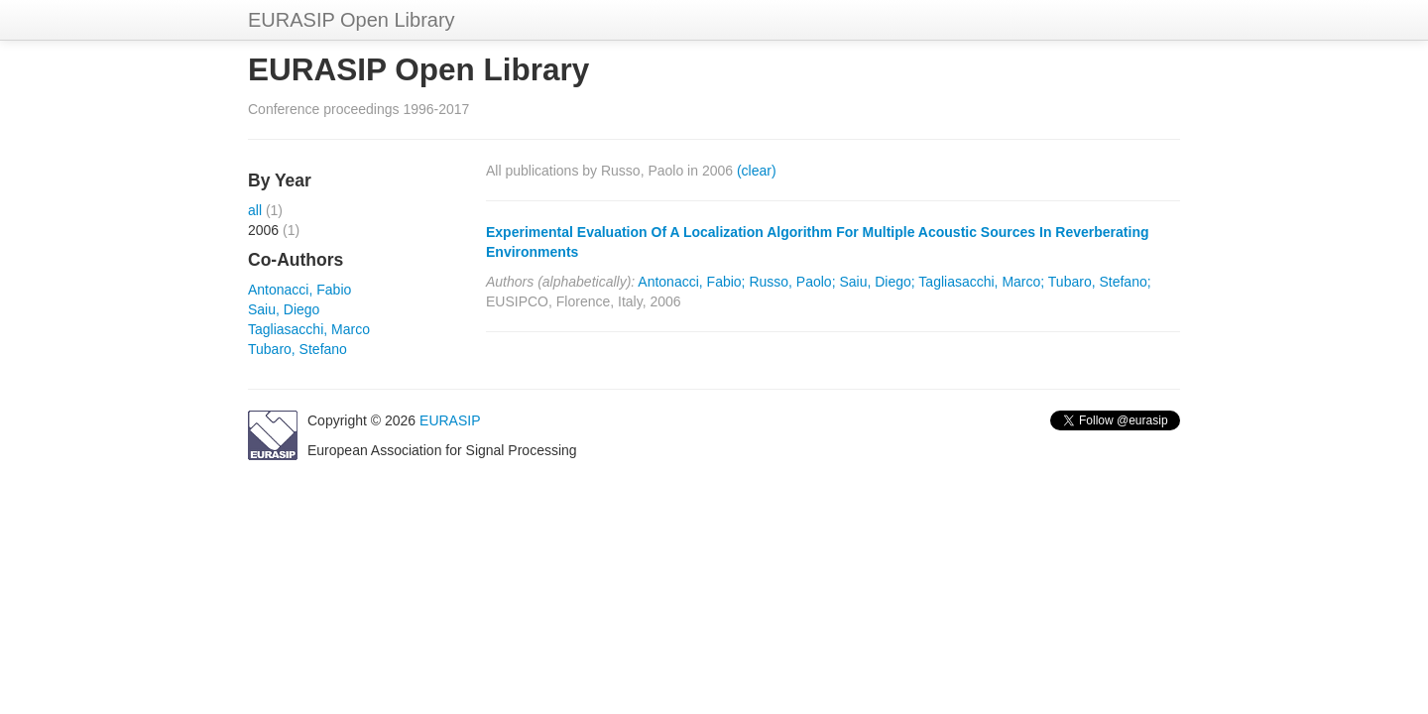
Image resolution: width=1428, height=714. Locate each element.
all (255, 210)
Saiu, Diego (283, 309)
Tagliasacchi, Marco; (981, 282)
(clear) (756, 170)
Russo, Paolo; (792, 282)
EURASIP (449, 420)
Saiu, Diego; (876, 282)
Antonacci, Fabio (299, 290)
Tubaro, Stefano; (1099, 282)
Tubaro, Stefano (297, 349)
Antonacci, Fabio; (691, 282)
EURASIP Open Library (351, 20)
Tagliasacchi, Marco (309, 329)
